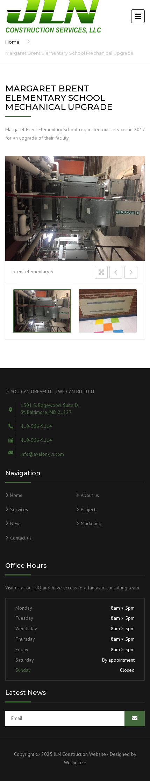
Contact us (20, 538)
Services (19, 509)
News (16, 523)
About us (90, 495)
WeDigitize (75, 762)
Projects (89, 509)
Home (12, 42)
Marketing (91, 523)
